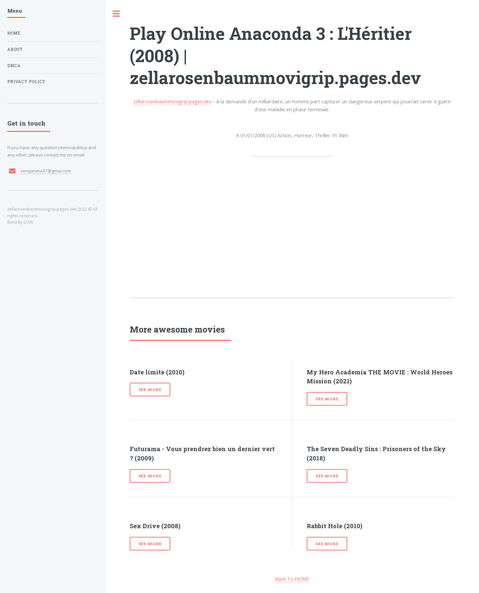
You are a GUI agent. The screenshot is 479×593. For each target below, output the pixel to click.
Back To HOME (292, 578)
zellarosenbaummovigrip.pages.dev (172, 101)
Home (14, 33)
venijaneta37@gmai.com (46, 171)
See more (150, 389)
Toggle (116, 14)
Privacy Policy (26, 81)
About (15, 49)
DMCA (14, 65)
